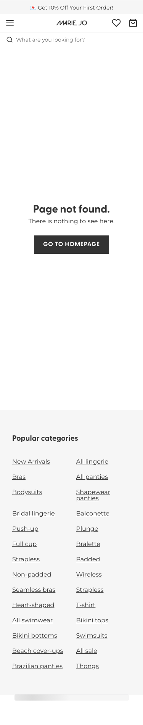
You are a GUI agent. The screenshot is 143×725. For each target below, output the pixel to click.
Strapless (26, 559)
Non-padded (31, 574)
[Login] (116, 22)
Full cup (24, 544)
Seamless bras (33, 590)
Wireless (89, 574)
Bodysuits (27, 492)
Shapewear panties (93, 495)
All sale (87, 651)
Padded (88, 559)
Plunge (87, 529)
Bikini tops (92, 620)
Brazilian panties (37, 666)
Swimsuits (92, 636)
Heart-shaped (33, 605)
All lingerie (92, 462)
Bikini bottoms (34, 636)
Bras (19, 477)
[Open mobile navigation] (10, 22)
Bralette (88, 544)
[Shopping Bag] (133, 22)
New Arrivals (31, 462)
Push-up (25, 529)
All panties (92, 477)
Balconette (92, 513)
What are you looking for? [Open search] (45, 39)
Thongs (87, 666)
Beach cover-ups (37, 651)
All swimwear (32, 620)
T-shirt (86, 605)
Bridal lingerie (33, 513)
